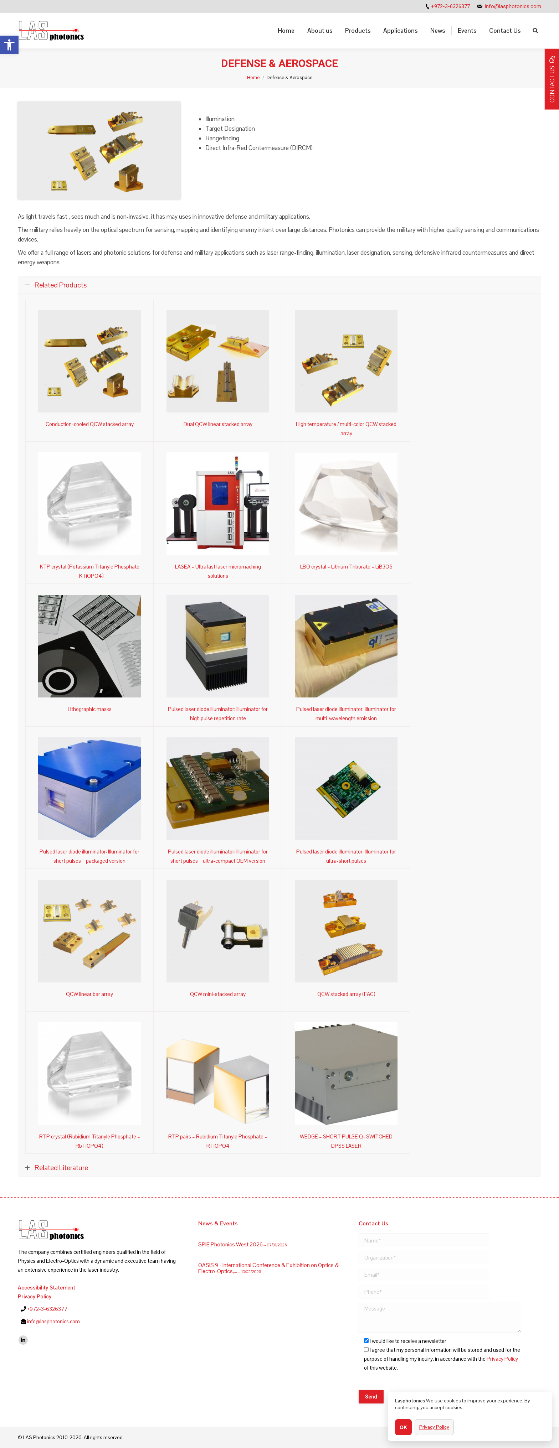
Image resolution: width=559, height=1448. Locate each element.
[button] (9, 45)
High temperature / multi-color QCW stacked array (346, 429)
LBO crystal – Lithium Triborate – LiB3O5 (346, 566)
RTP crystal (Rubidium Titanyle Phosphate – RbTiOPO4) (89, 1141)
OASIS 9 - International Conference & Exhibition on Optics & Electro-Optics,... (268, 1239)
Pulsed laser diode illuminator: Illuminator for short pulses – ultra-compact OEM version (218, 856)
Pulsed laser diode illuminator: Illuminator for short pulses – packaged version (89, 856)
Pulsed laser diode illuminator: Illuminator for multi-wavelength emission (346, 714)
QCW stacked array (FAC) (346, 994)
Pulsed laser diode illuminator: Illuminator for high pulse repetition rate (218, 714)
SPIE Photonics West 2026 (230, 1256)
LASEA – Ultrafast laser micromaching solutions (218, 571)
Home (253, 77)
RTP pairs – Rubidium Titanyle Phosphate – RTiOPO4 (217, 1141)
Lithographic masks (90, 709)
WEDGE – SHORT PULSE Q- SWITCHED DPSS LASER (346, 1141)
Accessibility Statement (46, 1287)
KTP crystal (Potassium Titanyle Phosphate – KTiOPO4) (89, 571)
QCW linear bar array (89, 994)
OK (403, 1427)
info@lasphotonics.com (513, 6)
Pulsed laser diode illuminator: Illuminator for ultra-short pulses (346, 856)
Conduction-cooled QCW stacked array (90, 424)
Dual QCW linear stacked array (218, 424)
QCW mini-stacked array (218, 994)
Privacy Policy (34, 1296)
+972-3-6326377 (450, 6)
